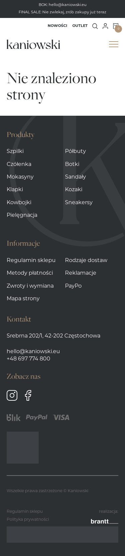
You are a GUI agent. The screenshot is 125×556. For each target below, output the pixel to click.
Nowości (57, 26)
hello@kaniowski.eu (68, 5)
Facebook (28, 395)
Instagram (12, 395)
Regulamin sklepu (25, 512)
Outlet (80, 26)
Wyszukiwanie (95, 26)
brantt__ (104, 520)
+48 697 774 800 (28, 359)
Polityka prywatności (28, 520)
